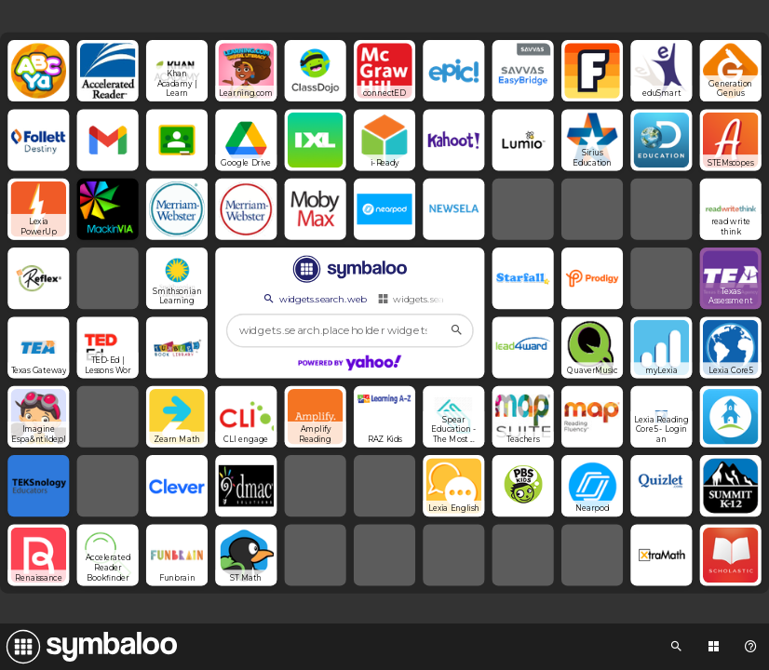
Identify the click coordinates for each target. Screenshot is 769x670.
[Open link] (38, 70)
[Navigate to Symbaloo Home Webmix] (88, 646)
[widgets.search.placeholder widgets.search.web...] (349, 330)
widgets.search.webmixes (440, 299)
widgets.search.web (314, 299)
